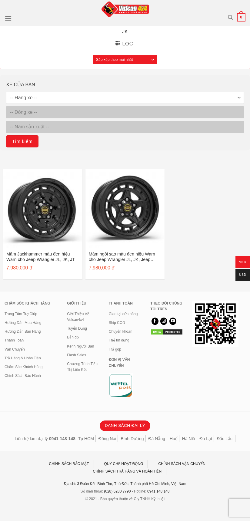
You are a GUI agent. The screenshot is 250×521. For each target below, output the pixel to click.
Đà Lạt (206, 438)
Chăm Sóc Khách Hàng (23, 367)
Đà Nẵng (156, 438)
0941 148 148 (158, 491)
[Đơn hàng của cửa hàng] (125, 59)
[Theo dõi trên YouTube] (173, 321)
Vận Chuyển (15, 349)
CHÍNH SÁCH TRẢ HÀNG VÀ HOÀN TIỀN (127, 471)
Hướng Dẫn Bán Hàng (23, 331)
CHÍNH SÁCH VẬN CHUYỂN (181, 464)
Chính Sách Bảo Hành (23, 376)
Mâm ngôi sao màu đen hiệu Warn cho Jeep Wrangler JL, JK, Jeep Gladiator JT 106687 (122, 257)
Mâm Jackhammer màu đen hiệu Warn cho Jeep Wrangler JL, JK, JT (40, 257)
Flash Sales (76, 355)
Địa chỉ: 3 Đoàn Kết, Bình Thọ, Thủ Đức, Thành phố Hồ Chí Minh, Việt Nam (125, 484)
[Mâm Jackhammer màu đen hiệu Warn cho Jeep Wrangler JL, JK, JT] (42, 208)
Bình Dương (132, 438)
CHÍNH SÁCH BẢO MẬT (69, 464)
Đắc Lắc (224, 438)
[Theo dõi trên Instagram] (164, 321)
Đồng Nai (107, 438)
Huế (174, 438)
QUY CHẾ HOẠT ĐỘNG (123, 464)
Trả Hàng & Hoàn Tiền (23, 358)
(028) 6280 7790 (117, 491)
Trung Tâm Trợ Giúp (21, 314)
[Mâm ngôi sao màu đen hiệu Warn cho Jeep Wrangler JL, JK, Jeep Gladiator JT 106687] (125, 208)
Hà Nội (188, 438)
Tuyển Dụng (77, 328)
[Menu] (8, 18)
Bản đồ (73, 337)
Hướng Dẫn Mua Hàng (23, 323)
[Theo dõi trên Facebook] (155, 321)
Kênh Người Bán (80, 346)
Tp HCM (86, 438)
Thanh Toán (14, 340)
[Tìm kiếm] (230, 17)
